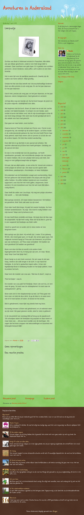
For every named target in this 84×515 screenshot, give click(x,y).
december (65, 131)
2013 (62, 128)
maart (64, 165)
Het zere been (14, 479)
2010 (62, 184)
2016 (62, 117)
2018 (62, 110)
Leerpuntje (65, 161)
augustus (65, 141)
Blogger (55, 511)
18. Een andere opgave (16, 432)
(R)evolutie (13, 498)
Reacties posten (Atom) (19, 403)
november (65, 134)
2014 (62, 124)
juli (63, 144)
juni (63, 148)
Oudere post (49, 398)
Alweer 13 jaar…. (14, 423)
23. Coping (13, 451)
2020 (62, 107)
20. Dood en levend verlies (17, 460)
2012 (62, 177)
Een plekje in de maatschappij (19, 470)
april (64, 155)
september (65, 137)
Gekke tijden (65, 158)
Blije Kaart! (6, 415)
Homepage (29, 398)
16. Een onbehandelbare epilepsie (19, 488)
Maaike (71, 51)
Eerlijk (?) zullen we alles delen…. (19, 442)
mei (63, 151)
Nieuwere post (9, 398)
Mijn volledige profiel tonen (66, 77)
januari (64, 172)
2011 (61, 180)
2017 (62, 114)
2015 (62, 121)
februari (65, 169)
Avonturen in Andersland (27, 7)
